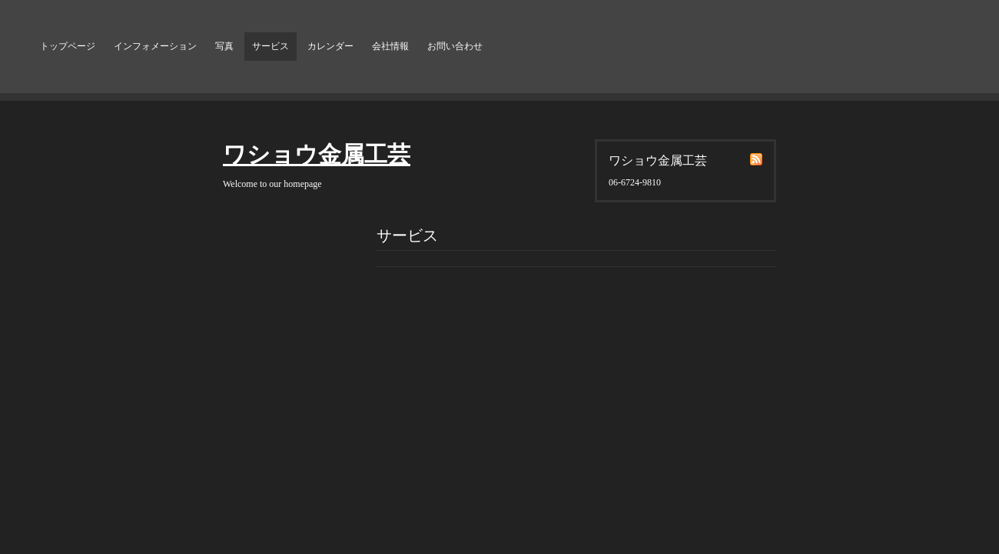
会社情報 (390, 46)
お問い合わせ (455, 46)
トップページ (67, 46)
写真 (224, 46)
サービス (270, 46)
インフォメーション (155, 46)
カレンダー (330, 46)
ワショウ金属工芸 (316, 154)
